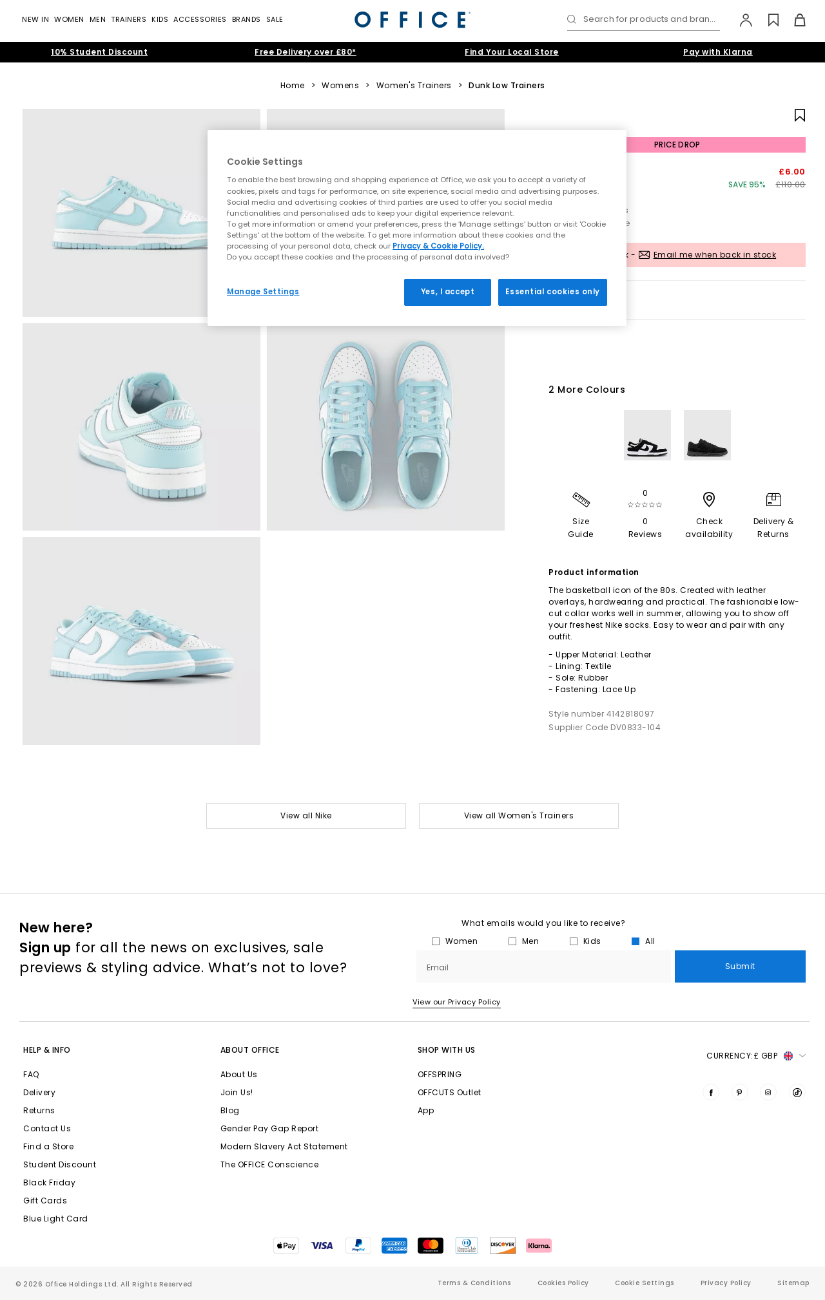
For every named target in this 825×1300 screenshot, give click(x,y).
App (426, 1110)
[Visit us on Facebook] (711, 1092)
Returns (39, 1110)
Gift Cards (45, 1200)
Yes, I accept (447, 292)
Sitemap (793, 1283)
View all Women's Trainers (519, 815)
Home (292, 85)
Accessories (200, 19)
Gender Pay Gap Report (269, 1128)
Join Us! (236, 1092)
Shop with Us (447, 1049)
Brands (246, 19)
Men (98, 19)
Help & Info (47, 1049)
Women (69, 19)
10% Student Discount (99, 51)
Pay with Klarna (718, 51)
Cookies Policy (563, 1283)
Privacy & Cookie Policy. (438, 246)
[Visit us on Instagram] (768, 1092)
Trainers (128, 19)
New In (35, 19)
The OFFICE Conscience (269, 1164)
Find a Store (48, 1146)
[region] (417, 228)
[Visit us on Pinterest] (740, 1092)
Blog (230, 1110)
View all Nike (306, 815)
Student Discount (59, 1164)
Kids (159, 19)
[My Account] (739, 20)
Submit (740, 966)
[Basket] (792, 20)
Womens (340, 85)
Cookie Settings (644, 1283)
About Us (239, 1074)
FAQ (31, 1074)
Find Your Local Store (512, 51)
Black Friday (49, 1182)
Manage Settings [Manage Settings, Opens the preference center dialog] (263, 292)
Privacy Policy (726, 1283)
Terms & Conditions (474, 1283)
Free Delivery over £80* (305, 51)
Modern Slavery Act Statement (284, 1146)
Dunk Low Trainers (507, 85)
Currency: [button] (756, 1056)
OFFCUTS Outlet (449, 1092)
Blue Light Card (55, 1218)
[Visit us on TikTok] (797, 1092)
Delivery (39, 1092)
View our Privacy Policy (456, 1002)
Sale (275, 19)
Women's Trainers (414, 85)
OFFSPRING (440, 1074)
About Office (250, 1049)
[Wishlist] (766, 20)
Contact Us (47, 1128)
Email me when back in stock (715, 254)
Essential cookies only (552, 292)
